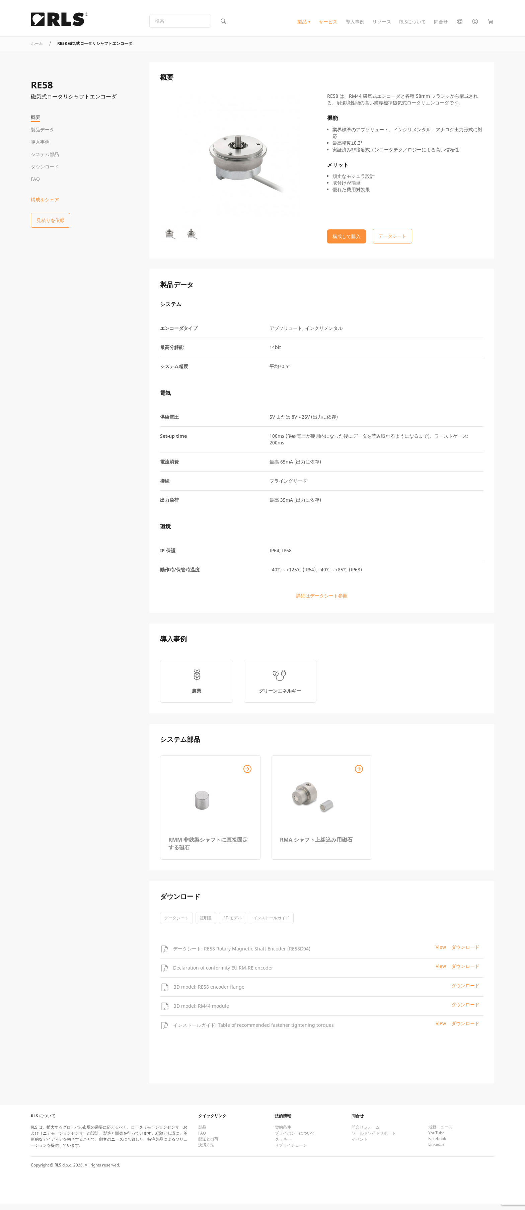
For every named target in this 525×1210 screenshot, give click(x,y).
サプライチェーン (291, 1151)
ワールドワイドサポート (374, 1139)
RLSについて (412, 24)
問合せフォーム (366, 1133)
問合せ (441, 24)
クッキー (283, 1145)
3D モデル (232, 923)
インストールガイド (271, 923)
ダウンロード (45, 166)
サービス (328, 24)
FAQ (35, 179)
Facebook (437, 1144)
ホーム (37, 49)
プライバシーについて (295, 1139)
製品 (302, 24)
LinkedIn (436, 1150)
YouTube (436, 1138)
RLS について (43, 1121)
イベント (360, 1145)
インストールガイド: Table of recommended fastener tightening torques (253, 1030)
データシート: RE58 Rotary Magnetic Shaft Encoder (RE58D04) (241, 954)
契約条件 (283, 1133)
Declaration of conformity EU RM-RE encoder (223, 973)
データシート (176, 923)
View (441, 952)
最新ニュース (440, 1132)
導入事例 (355, 24)
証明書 (206, 923)
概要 (35, 117)
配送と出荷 (208, 1144)
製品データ (42, 129)
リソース (381, 24)
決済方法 (206, 1150)
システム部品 (45, 154)
